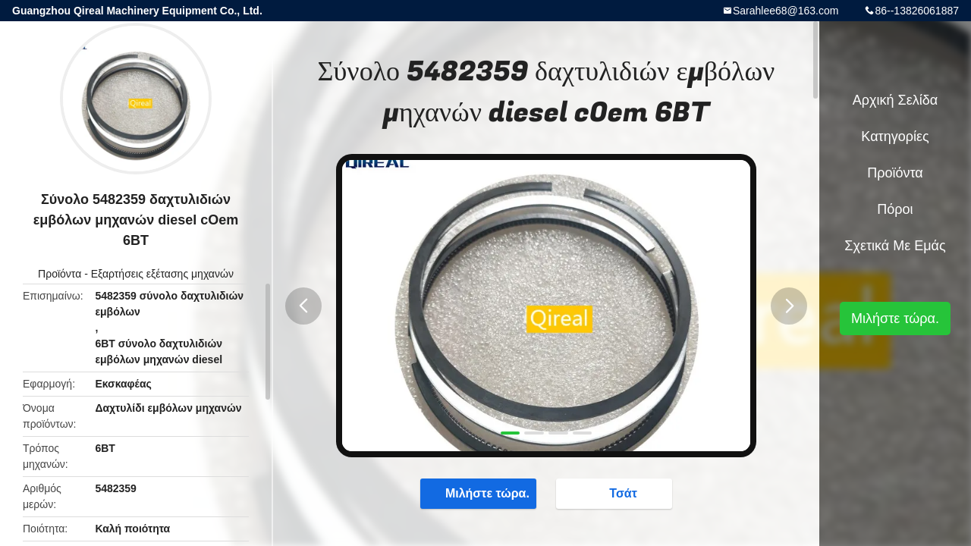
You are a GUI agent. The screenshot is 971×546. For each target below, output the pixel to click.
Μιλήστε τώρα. (479, 492)
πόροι (895, 209)
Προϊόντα (59, 274)
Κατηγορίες (895, 136)
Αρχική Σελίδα (895, 100)
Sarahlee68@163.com (786, 11)
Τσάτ (615, 492)
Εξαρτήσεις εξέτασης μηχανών (162, 274)
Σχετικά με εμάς (894, 245)
